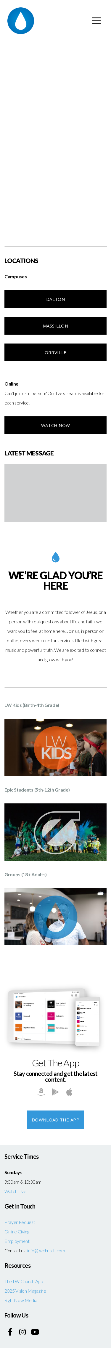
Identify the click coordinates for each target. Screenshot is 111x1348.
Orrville (55, 352)
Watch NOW (55, 425)
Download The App (55, 1120)
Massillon (55, 326)
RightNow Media (20, 1300)
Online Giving (16, 1231)
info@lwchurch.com (46, 1250)
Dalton (55, 299)
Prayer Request (19, 1222)
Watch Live (15, 1191)
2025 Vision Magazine (25, 1291)
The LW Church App (24, 1281)
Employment (17, 1241)
